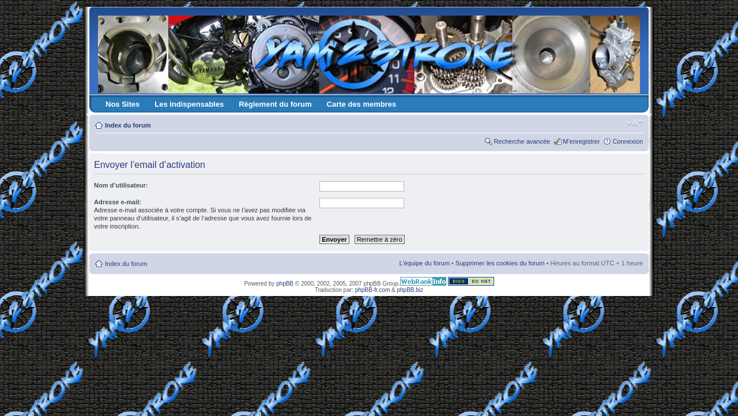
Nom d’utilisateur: (121, 185)
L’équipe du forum (424, 263)
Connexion (627, 141)
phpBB (284, 283)
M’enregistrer (581, 141)
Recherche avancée (522, 141)
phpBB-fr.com (372, 290)
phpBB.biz (410, 290)
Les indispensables (189, 104)
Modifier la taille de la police (634, 123)
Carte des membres (362, 104)
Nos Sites (123, 104)
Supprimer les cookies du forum (500, 263)
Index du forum (127, 125)
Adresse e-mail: (117, 201)
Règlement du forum (275, 104)
